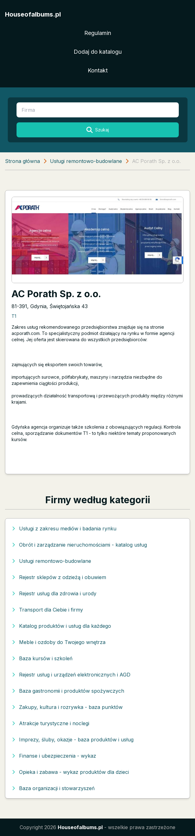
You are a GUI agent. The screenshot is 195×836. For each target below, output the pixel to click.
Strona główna (22, 161)
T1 (14, 316)
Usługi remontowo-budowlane (86, 161)
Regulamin (97, 33)
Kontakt (98, 70)
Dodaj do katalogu (98, 51)
